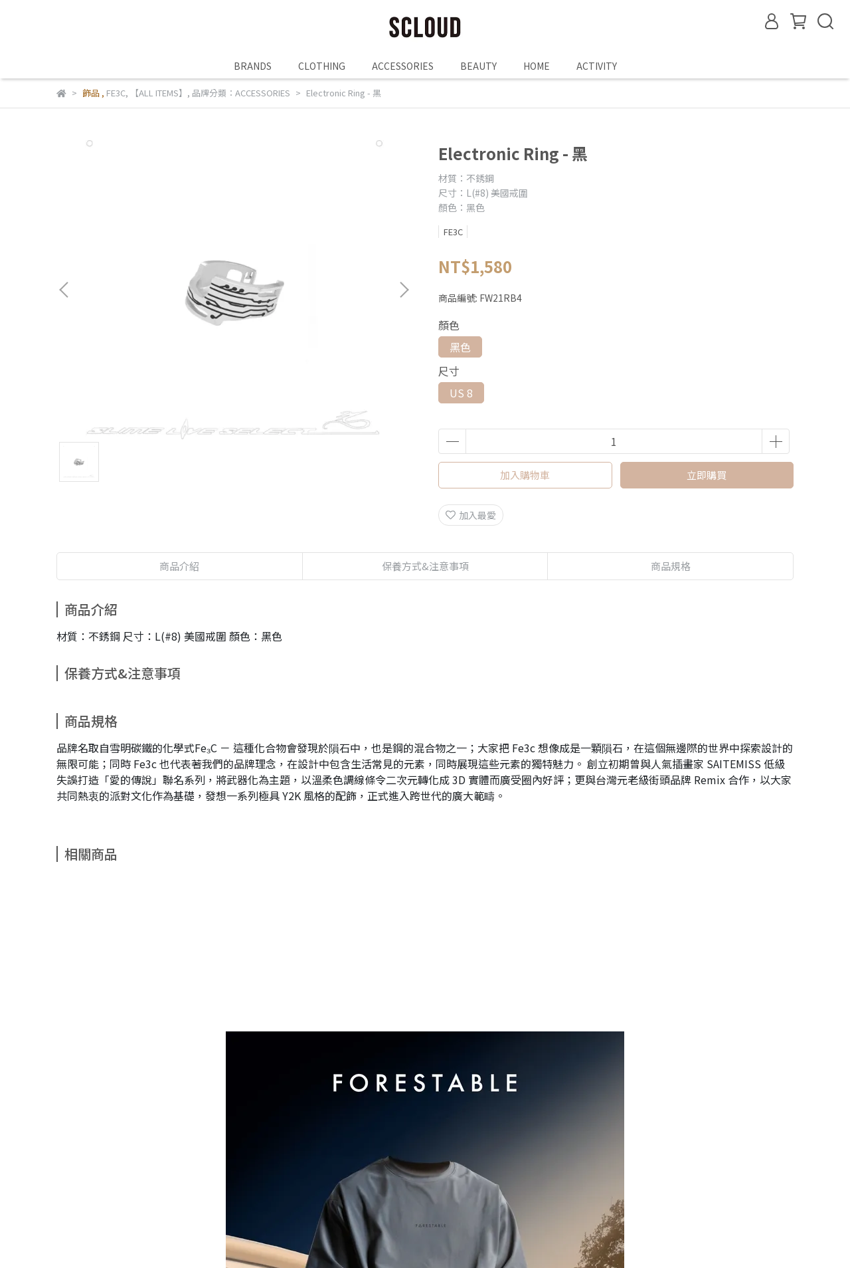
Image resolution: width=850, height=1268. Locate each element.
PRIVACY (462, 1181)
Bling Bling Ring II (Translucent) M (486, 1051)
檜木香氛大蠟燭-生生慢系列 (328, 1044)
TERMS (331, 1181)
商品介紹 (179, 566)
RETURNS (207, 1181)
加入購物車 (525, 475)
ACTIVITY (596, 65)
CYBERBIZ (380, 1234)
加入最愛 (471, 515)
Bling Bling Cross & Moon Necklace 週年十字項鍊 (683, 1051)
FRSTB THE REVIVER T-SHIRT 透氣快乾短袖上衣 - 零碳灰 (156, 1051)
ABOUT (72, 1181)
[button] (404, 290)
